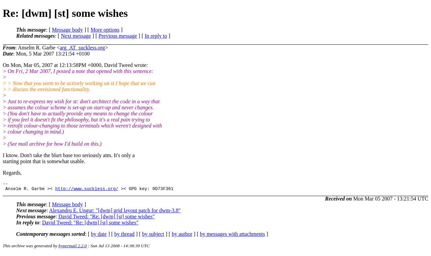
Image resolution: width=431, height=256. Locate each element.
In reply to (156, 36)
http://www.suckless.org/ (86, 190)
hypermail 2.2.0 (73, 247)
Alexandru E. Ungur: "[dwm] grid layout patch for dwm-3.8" (115, 212)
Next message (76, 36)
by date (99, 236)
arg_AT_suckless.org (82, 47)
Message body (67, 30)
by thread (124, 236)
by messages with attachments (232, 236)
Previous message (118, 36)
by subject (153, 236)
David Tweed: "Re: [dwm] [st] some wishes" (106, 218)
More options (105, 30)
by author (182, 236)
